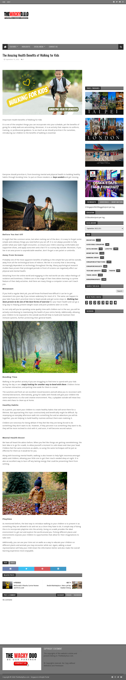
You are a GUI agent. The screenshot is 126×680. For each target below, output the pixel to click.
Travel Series (91, 275)
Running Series (92, 257)
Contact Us (53, 46)
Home (3, 2)
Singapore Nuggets (94, 266)
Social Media (38, 46)
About (8, 2)
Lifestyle (108, 249)
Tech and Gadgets (93, 271)
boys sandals (58, 177)
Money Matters (92, 253)
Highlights (26, 46)
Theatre (112, 271)
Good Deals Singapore (95, 244)
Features (13, 46)
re (104, 330)
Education (90, 240)
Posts (13, 562)
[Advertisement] (78, 24)
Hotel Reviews (91, 249)
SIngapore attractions (95, 262)
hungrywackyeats (93, 279)
